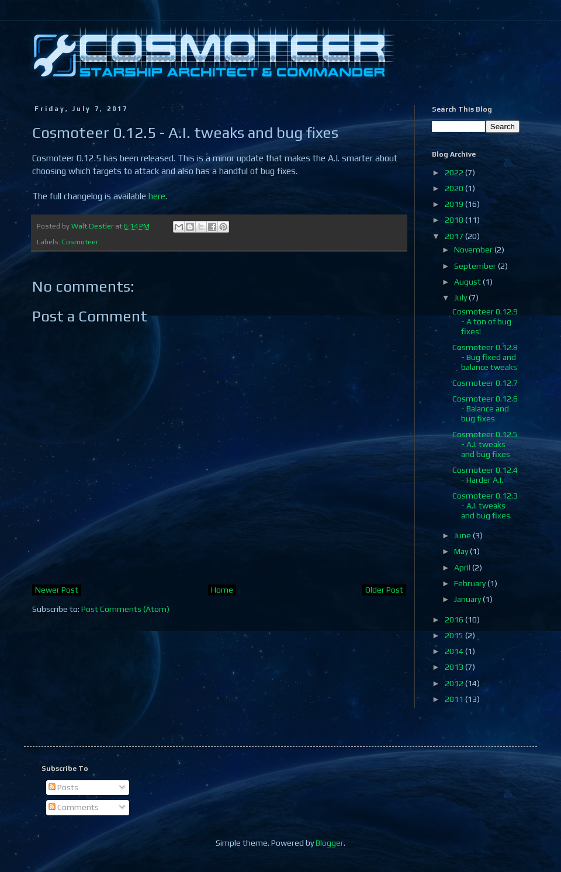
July (461, 297)
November (474, 249)
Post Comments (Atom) (125, 609)
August (468, 281)
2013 (455, 667)
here (156, 196)
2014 (455, 651)
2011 (455, 699)
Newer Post (56, 589)
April (463, 567)
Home (222, 589)
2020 (455, 188)
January (468, 599)
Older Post (384, 589)
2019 (455, 204)
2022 (455, 172)
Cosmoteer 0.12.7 (485, 382)
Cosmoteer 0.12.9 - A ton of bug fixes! (485, 321)
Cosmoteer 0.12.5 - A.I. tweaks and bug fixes (485, 444)
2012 (455, 683)
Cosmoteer (80, 241)
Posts (63, 787)
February (470, 583)
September (476, 266)
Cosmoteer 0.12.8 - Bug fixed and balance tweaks (485, 357)
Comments (74, 807)
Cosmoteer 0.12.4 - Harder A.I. (485, 475)
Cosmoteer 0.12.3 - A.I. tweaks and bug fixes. (485, 505)
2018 (455, 219)
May (462, 551)
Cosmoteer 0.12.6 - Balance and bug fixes (485, 408)
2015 (455, 635)
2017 (455, 236)
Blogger (330, 842)
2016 (455, 619)
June (463, 535)
